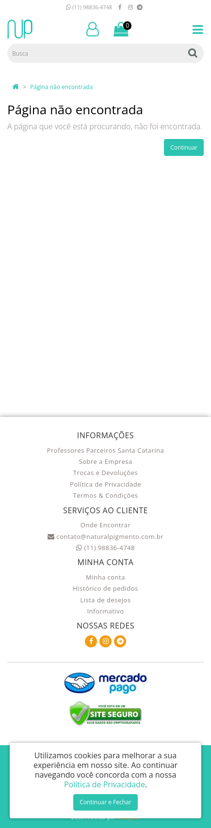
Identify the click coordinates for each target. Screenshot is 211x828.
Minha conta (105, 577)
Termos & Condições (105, 495)
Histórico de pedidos (105, 588)
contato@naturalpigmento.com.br (105, 536)
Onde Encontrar (105, 525)
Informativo (105, 611)
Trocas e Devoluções (105, 472)
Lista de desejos (105, 600)
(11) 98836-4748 (89, 7)
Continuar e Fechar (105, 802)
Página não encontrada (61, 87)
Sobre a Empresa (105, 461)
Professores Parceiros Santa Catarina (105, 450)
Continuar (183, 147)
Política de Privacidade (105, 484)
